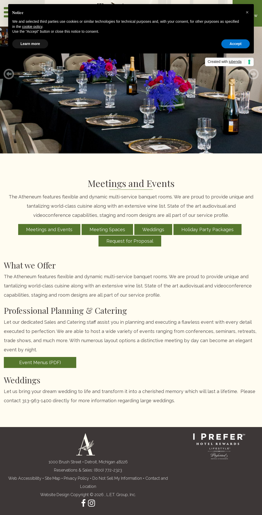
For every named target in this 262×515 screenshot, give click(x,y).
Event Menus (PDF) (40, 362)
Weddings (153, 229)
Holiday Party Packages (207, 229)
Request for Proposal (129, 241)
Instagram (91, 503)
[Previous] (9, 74)
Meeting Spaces (107, 229)
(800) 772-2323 (108, 470)
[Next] (253, 74)
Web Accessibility (24, 478)
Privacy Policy (76, 478)
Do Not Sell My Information (117, 478)
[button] (247, 12)
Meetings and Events (49, 229)
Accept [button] (236, 44)
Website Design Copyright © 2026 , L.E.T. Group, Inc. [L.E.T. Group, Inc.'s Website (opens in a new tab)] (88, 494)
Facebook (83, 503)
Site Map (52, 478)
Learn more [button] (30, 44)
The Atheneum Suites (85, 444)
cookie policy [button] (32, 27)
